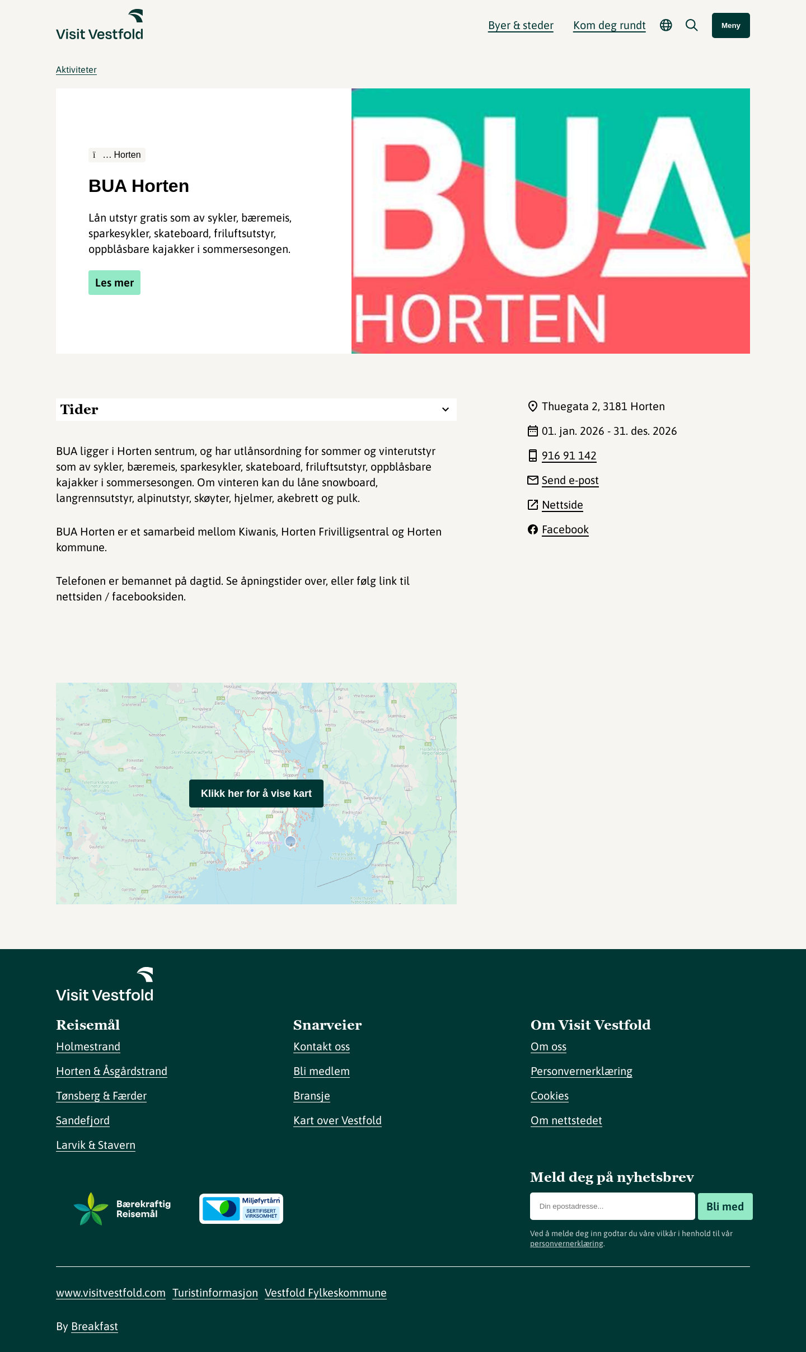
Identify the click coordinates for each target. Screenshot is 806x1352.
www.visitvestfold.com (111, 1292)
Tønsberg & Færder (101, 1095)
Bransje (311, 1095)
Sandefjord (83, 1120)
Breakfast (94, 1326)
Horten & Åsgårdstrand (111, 1070)
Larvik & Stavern (95, 1144)
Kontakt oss (321, 1046)
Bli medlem (321, 1070)
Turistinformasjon (215, 1292)
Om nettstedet (566, 1120)
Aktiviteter (76, 69)
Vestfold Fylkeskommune (326, 1292)
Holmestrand (88, 1046)
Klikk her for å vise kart (256, 793)
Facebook (565, 529)
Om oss (548, 1046)
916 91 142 (569, 455)
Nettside (562, 504)
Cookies (550, 1095)
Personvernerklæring (581, 1070)
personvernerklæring (566, 1243)
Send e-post (570, 479)
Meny (731, 25)
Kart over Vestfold (337, 1120)
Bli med (725, 1206)
